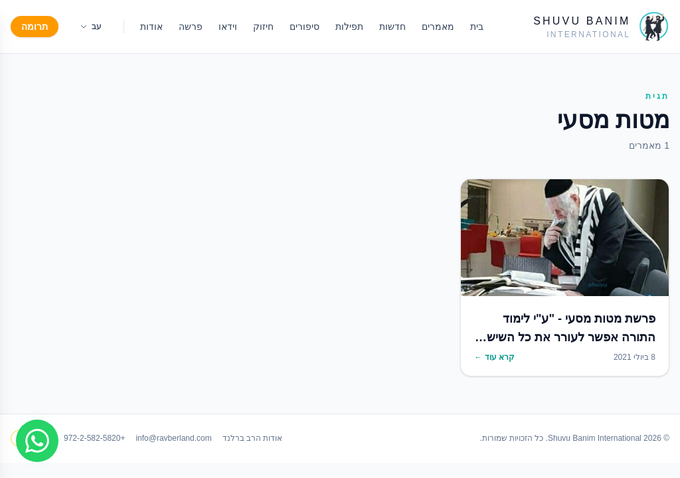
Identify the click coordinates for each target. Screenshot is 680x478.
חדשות (392, 26)
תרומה (34, 26)
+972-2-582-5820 (94, 438)
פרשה (191, 26)
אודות (151, 26)
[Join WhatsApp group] (37, 441)
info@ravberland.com (173, 438)
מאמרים (438, 26)
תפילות (349, 26)
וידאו (227, 26)
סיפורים (304, 26)
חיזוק (263, 26)
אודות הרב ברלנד (252, 438)
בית (476, 26)
